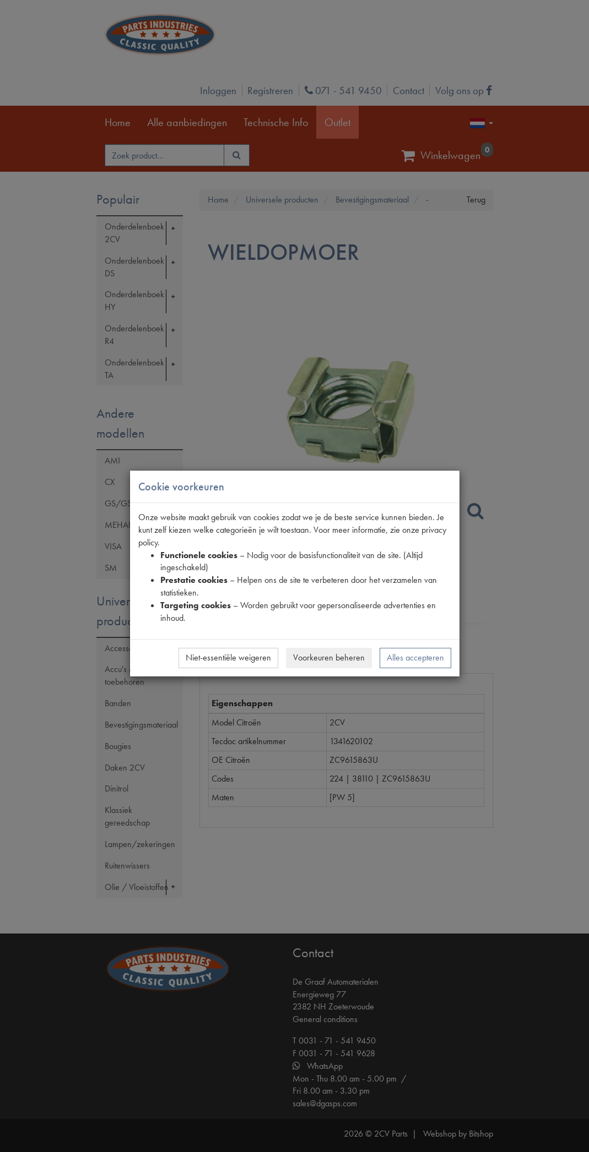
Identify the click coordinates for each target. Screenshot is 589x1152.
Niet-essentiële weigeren (228, 657)
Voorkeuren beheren (329, 657)
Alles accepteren (415, 657)
